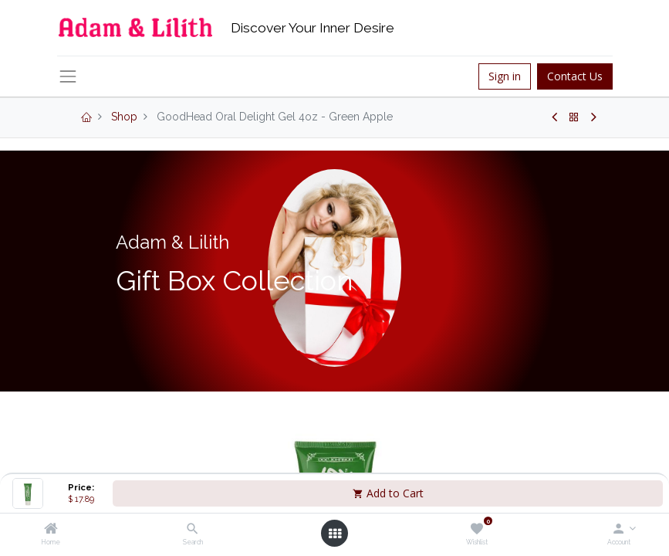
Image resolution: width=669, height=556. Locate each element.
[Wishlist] (476, 530)
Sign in (504, 76)
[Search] (192, 530)
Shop (124, 116)
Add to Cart (388, 493)
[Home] (51, 530)
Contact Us (575, 76)
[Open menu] (335, 533)
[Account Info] (618, 530)
